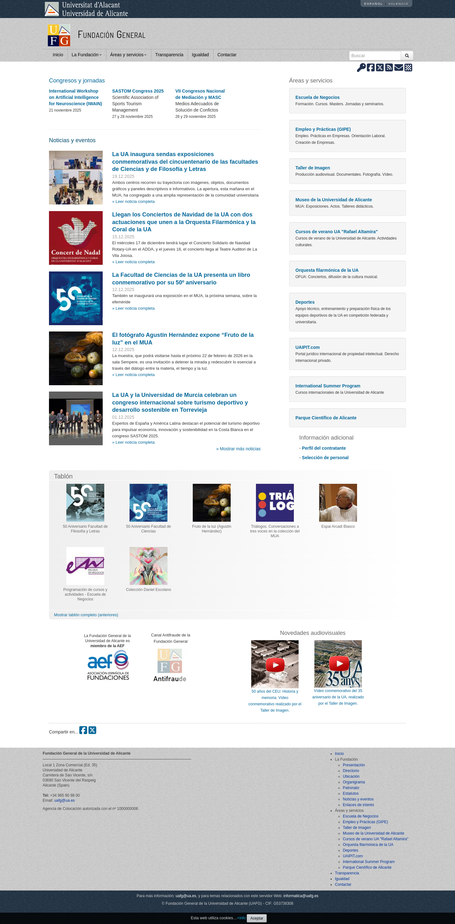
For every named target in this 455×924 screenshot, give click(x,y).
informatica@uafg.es (300, 896)
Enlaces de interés (358, 805)
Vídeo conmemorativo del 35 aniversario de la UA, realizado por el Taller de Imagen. (338, 697)
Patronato (351, 788)
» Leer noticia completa (133, 201)
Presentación (354, 765)
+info (241, 918)
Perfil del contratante (324, 448)
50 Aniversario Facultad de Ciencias (148, 528)
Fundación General (112, 33)
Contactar (227, 54)
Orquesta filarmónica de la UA (327, 270)
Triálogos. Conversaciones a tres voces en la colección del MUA (275, 531)
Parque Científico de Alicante (325, 417)
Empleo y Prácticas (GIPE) (323, 129)
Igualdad (200, 54)
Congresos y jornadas (77, 80)
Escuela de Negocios (317, 97)
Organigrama (354, 782)
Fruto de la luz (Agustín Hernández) (211, 528)
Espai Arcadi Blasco (338, 526)
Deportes (305, 302)
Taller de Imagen (312, 167)
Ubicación (351, 776)
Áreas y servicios (128, 54)
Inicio (58, 54)
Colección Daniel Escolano (148, 589)
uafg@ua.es (64, 800)
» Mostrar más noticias (238, 448)
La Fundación (87, 54)
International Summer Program (327, 385)
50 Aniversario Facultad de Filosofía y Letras (85, 528)
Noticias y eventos (72, 140)
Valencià (398, 3)
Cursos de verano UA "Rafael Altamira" (336, 231)
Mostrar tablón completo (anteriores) (86, 615)
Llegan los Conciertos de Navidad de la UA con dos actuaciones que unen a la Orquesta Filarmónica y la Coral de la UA (184, 222)
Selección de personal (325, 457)
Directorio (351, 771)
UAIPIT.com (307, 347)
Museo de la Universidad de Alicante (333, 199)
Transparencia (169, 54)
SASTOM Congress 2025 (138, 91)
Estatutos (351, 793)
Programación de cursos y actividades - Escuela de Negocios (85, 594)
